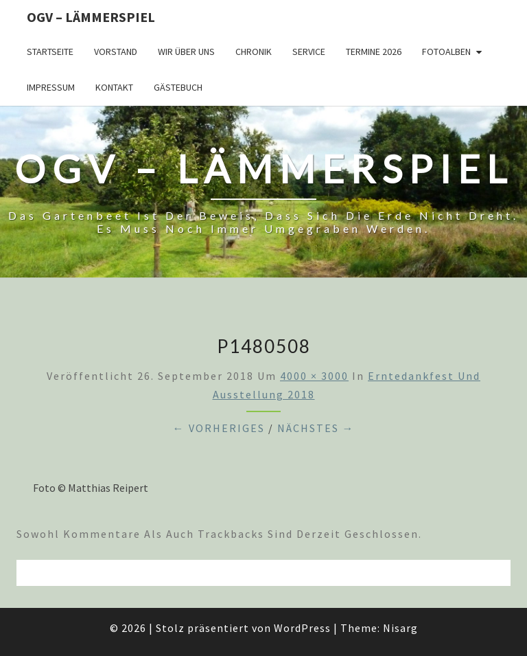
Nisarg (400, 628)
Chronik (253, 51)
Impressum (51, 87)
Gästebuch (178, 87)
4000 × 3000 (314, 376)
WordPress (302, 628)
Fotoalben (446, 51)
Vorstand (115, 51)
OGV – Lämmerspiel (91, 16)
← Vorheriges (219, 428)
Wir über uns (186, 51)
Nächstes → (316, 428)
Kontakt (114, 87)
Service (308, 51)
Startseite (50, 51)
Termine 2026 (373, 51)
